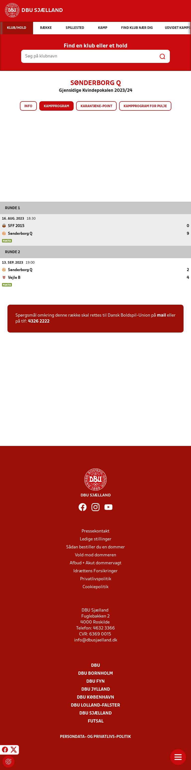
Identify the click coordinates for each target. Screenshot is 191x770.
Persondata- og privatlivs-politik (95, 737)
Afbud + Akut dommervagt (95, 563)
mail (161, 315)
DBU (95, 666)
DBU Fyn (95, 681)
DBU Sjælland (95, 713)
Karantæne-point (96, 106)
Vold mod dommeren (95, 555)
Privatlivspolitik (95, 579)
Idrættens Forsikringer (95, 571)
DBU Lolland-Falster (95, 705)
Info (28, 106)
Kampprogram (56, 106)
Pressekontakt (95, 531)
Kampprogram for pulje (145, 106)
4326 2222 (38, 321)
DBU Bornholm (95, 674)
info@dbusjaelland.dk (95, 640)
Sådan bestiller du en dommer (95, 547)
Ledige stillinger (95, 539)
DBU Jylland (95, 689)
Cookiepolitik (95, 587)
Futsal (95, 721)
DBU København (95, 697)
